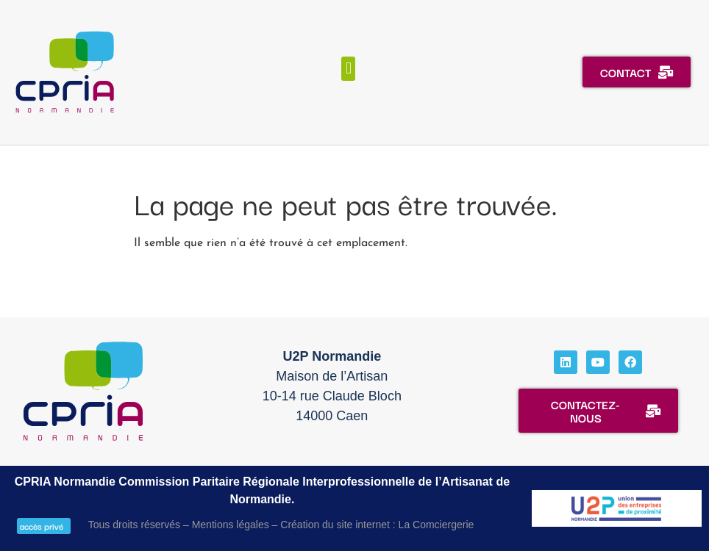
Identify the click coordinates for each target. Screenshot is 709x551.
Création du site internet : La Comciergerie (377, 524)
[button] (348, 69)
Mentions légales (230, 524)
